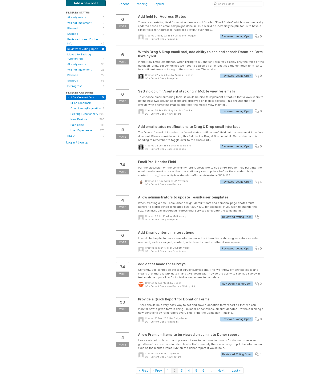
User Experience (87, 130)
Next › (221, 370)
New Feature (87, 119)
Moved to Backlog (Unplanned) (85, 57)
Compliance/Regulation (87, 108)
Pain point (87, 125)
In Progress (85, 86)
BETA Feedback (87, 103)
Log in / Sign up (77, 142)
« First (143, 370)
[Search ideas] (238, 4)
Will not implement (85, 23)
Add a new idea (86, 3)
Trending (141, 4)
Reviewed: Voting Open (85, 48)
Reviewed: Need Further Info (85, 41)
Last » (236, 370)
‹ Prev (157, 370)
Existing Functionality (87, 114)
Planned (85, 28)
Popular (158, 4)
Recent (123, 4)
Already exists (85, 17)
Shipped (85, 34)
